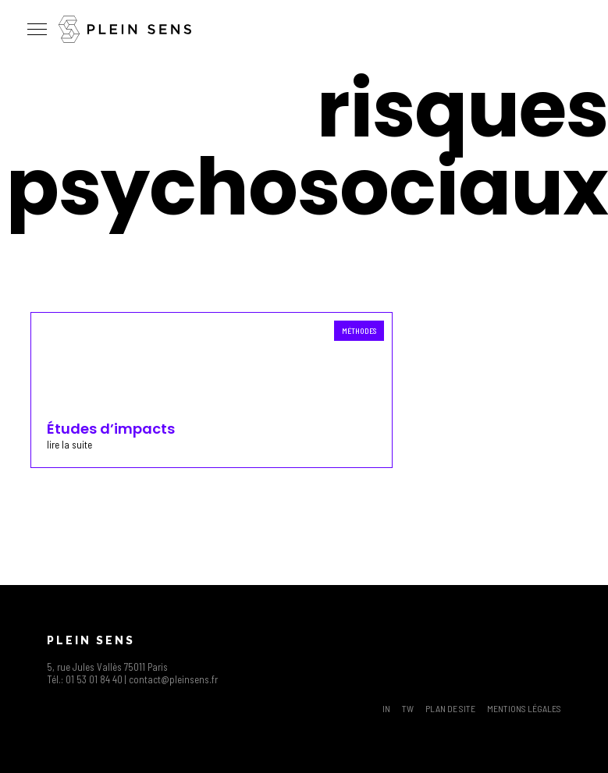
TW (408, 708)
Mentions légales (524, 708)
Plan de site (450, 708)
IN (386, 708)
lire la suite (69, 444)
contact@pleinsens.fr (173, 679)
